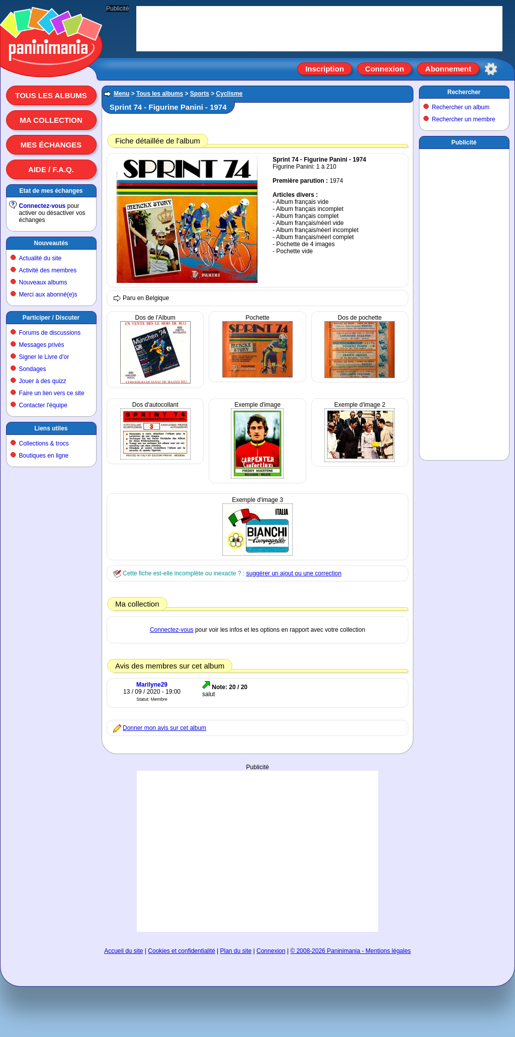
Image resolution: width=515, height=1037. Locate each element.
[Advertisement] (464, 303)
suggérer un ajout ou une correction (293, 573)
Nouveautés (51, 243)
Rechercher (463, 92)
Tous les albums (51, 95)
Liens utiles (50, 428)
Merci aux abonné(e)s (48, 294)
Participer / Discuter (51, 317)
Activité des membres (48, 270)
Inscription (324, 68)
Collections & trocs (44, 443)
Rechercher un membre (463, 119)
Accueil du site (123, 950)
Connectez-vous (42, 205)
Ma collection (51, 120)
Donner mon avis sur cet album (164, 727)
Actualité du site (40, 258)
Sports (199, 93)
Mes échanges (51, 144)
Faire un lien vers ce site (51, 393)
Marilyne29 (151, 684)
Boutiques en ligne (44, 455)
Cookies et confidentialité (181, 950)
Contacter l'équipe (43, 405)
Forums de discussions (50, 332)
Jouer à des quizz (42, 381)
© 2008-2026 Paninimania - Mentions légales (350, 950)
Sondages (32, 369)
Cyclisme (229, 93)
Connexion (384, 68)
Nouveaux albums (43, 282)
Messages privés (41, 344)
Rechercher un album (461, 107)
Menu (121, 93)
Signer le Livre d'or (44, 356)
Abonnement (448, 68)
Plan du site (236, 950)
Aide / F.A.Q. (51, 169)
